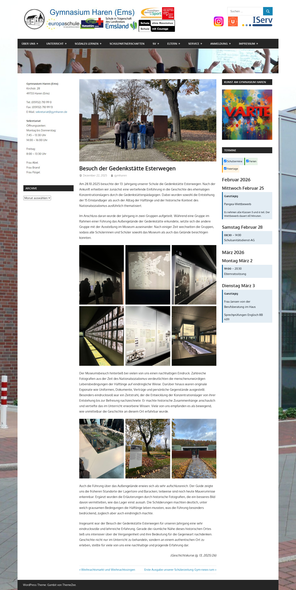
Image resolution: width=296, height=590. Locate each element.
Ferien (251, 161)
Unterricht (54, 43)
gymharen (120, 175)
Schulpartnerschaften (127, 43)
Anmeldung (219, 43)
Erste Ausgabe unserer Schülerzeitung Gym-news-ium (179, 569)
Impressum (247, 43)
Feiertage (231, 168)
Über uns (28, 43)
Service (193, 43)
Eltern (172, 43)
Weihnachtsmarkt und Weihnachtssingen (108, 569)
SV (154, 43)
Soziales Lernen (87, 43)
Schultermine (233, 161)
